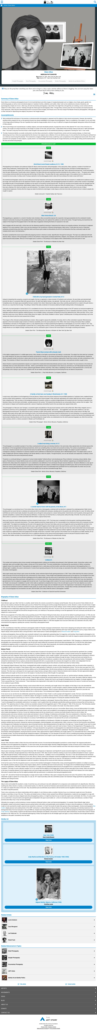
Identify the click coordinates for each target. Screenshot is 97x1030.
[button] (2, 2)
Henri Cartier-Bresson (48, 837)
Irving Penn (76, 631)
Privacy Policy (44, 1027)
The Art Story (48, 2)
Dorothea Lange (48, 904)
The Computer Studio (55, 1028)
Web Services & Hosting (42, 1028)
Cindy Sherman (5, 811)
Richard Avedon (66, 631)
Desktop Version (52, 1027)
